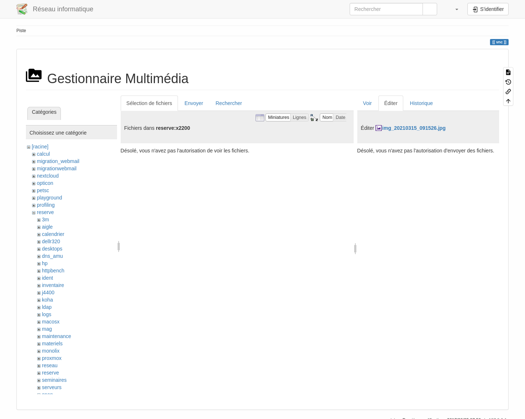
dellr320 (51, 241)
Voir (367, 103)
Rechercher (228, 103)
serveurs (52, 387)
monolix (50, 351)
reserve (45, 212)
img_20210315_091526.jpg (414, 128)
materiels (52, 343)
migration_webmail (58, 161)
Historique (421, 103)
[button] (453, 9)
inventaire (53, 285)
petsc (43, 190)
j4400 (48, 292)
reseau (50, 365)
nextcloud (48, 176)
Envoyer (193, 103)
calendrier (53, 234)
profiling (46, 205)
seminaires (54, 380)
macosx (50, 322)
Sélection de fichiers (149, 103)
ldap (46, 307)
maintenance (56, 336)
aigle (47, 227)
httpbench (53, 270)
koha (47, 300)
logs (46, 314)
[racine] (40, 147)
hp (45, 263)
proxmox (52, 358)
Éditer (391, 103)
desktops (52, 249)
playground (49, 198)
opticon (45, 183)
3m (45, 219)
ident (47, 278)
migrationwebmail (57, 168)
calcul (43, 154)
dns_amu (52, 256)
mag (47, 329)
